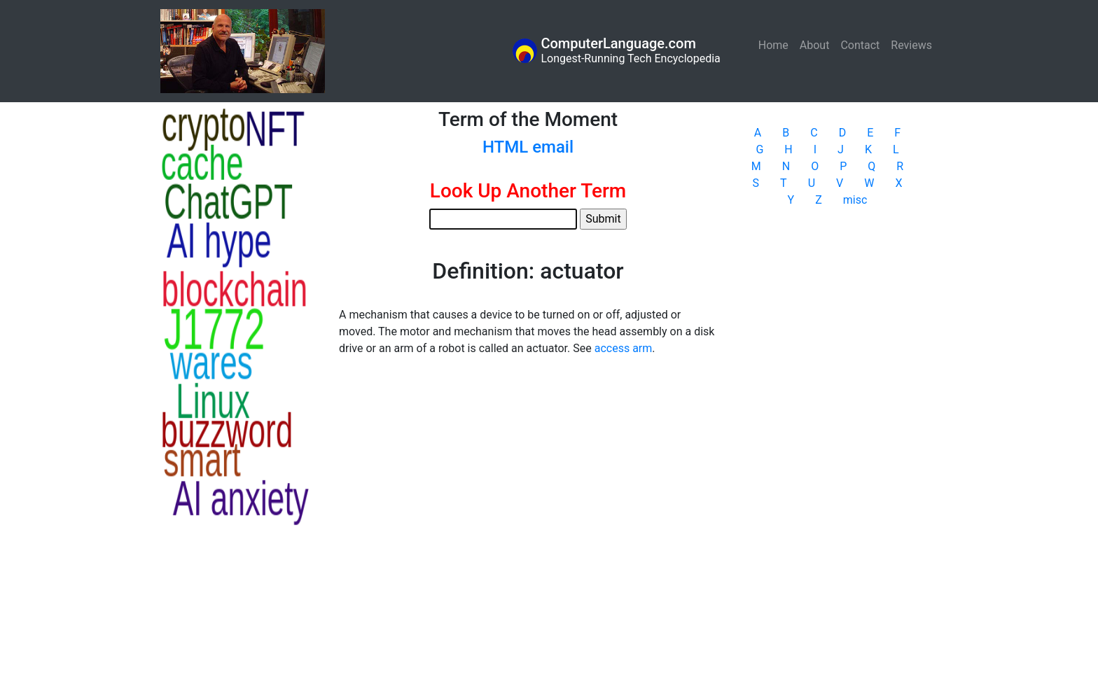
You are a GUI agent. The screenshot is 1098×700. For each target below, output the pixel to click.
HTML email (528, 147)
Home (776, 44)
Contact (860, 45)
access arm (624, 348)
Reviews (911, 45)
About (815, 45)
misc (855, 199)
